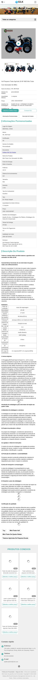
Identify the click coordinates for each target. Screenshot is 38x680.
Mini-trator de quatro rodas (12, 534)
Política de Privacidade (8, 672)
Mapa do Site (19, 672)
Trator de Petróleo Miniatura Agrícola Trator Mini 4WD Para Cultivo (10, 627)
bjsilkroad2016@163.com (11, 661)
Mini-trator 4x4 (15, 530)
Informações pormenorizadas (10, 116)
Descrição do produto (27, 116)
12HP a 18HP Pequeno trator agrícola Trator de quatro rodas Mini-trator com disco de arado (10, 600)
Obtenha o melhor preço (10, 110)
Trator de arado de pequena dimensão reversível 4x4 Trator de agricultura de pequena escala (10, 572)
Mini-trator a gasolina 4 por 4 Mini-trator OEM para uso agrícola (28, 600)
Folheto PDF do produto (9, 152)
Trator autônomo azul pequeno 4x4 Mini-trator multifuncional (28, 572)
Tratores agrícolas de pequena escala (15, 538)
